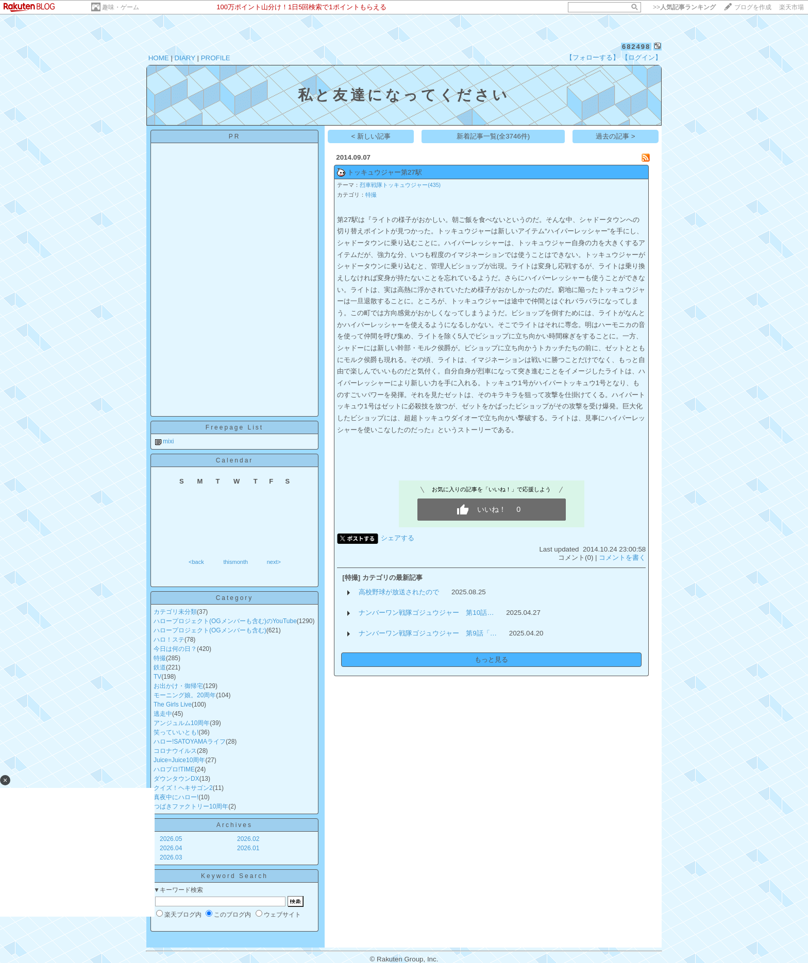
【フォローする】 (592, 57)
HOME (158, 58)
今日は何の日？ (175, 648)
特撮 (160, 658)
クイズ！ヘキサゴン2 (183, 788)
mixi (168, 441)
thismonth (235, 562)
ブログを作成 (752, 7)
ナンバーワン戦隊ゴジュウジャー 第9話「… (428, 633)
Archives (234, 825)
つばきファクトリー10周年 (191, 806)
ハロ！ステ (169, 639)
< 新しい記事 (371, 136)
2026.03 (171, 857)
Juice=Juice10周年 (179, 760)
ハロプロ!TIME (174, 769)
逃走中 (163, 713)
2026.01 (248, 848)
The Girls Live (173, 704)
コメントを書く (622, 557)
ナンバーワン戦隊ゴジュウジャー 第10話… (426, 612)
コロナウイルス (175, 750)
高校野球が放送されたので (399, 592)
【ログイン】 (641, 57)
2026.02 (248, 838)
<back (196, 562)
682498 (636, 46)
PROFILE (215, 58)
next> (274, 562)
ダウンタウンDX (176, 778)
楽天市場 (791, 7)
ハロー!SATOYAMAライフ (190, 741)
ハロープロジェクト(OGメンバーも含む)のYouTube (225, 621)
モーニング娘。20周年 (185, 695)
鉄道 (160, 667)
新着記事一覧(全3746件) (493, 136)
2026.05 (171, 838)
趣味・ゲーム (120, 7)
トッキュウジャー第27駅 (384, 172)
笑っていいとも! (176, 732)
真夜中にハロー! (176, 797)
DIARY (185, 58)
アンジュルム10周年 (182, 723)
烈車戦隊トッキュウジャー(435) (400, 185)
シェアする (397, 538)
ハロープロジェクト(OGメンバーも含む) (210, 630)
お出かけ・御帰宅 (178, 686)
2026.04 (171, 848)
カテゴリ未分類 (175, 611)
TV (157, 676)
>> (684, 7)
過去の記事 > (615, 136)
